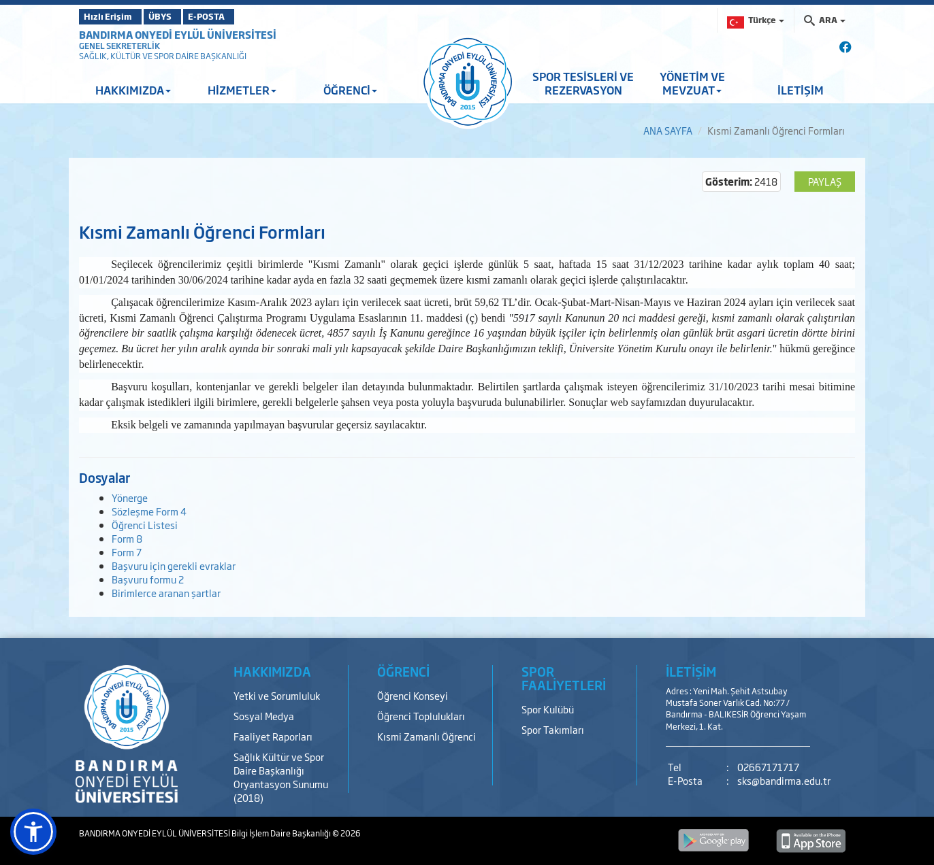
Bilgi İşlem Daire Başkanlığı (281, 833)
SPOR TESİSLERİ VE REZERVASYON (583, 83)
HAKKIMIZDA (133, 90)
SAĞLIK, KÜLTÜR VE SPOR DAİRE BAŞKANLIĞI (162, 56)
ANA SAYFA (667, 130)
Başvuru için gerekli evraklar (174, 565)
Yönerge (130, 497)
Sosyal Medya (264, 716)
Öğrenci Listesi (145, 525)
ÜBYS (179, 16)
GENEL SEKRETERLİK (119, 45)
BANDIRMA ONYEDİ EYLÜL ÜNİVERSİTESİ (177, 34)
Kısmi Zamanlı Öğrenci (426, 736)
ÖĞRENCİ (350, 90)
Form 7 (127, 552)
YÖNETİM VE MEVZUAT (692, 83)
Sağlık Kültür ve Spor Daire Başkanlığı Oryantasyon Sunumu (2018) (281, 776)
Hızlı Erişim (112, 16)
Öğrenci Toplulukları (421, 716)
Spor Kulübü (547, 709)
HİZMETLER (242, 90)
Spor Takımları (552, 729)
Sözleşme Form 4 (149, 511)
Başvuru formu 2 (148, 579)
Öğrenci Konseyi (412, 695)
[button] (33, 831)
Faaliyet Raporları (273, 736)
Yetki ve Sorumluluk (277, 695)
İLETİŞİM (800, 90)
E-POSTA (242, 16)
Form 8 (127, 538)
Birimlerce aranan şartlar (166, 593)
